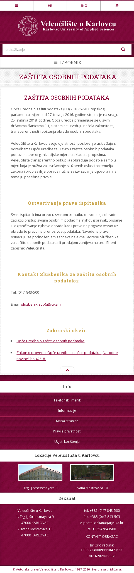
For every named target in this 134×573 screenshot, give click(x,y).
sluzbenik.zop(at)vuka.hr (41, 304)
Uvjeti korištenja (67, 441)
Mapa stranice (67, 421)
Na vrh (66, 370)
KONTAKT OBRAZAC (102, 536)
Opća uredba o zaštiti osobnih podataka (50, 340)
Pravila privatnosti (67, 431)
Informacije (67, 410)
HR (50, 5)
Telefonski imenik (67, 400)
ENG (84, 5)
